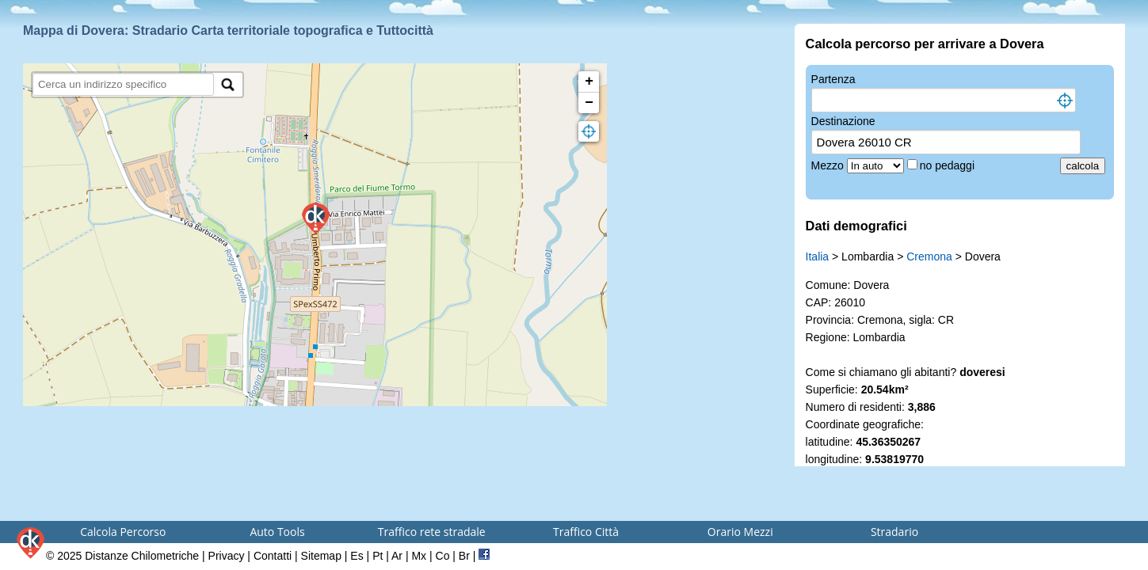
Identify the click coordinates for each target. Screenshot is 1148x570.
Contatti (273, 555)
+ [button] (589, 81)
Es (356, 555)
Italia (818, 256)
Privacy (226, 555)
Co (443, 555)
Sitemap (321, 555)
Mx (418, 555)
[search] (123, 84)
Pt (377, 555)
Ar (396, 555)
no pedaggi (949, 165)
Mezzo (829, 165)
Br (464, 555)
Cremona (929, 256)
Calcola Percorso (123, 531)
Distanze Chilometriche (142, 555)
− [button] (589, 102)
